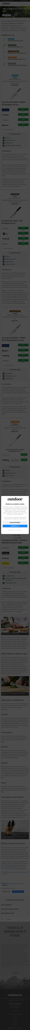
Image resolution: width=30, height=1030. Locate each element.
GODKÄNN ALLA (15, 526)
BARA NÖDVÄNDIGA (15, 522)
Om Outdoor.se (18, 530)
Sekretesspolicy (11, 530)
